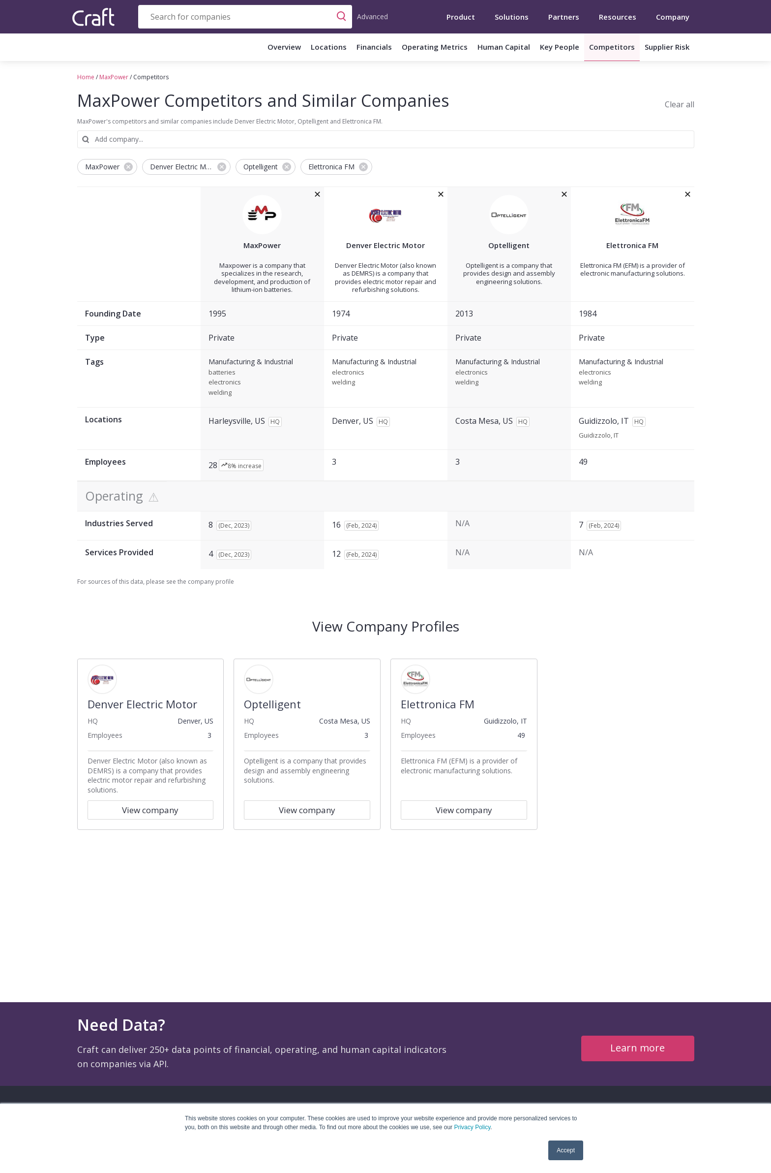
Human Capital (503, 47)
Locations (329, 47)
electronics (224, 382)
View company (150, 810)
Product (460, 17)
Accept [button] (566, 1150)
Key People (559, 47)
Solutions (512, 17)
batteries (222, 373)
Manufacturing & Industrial (250, 362)
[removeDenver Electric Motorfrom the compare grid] (440, 194)
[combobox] (245, 17)
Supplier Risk (667, 47)
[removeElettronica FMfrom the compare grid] (687, 194)
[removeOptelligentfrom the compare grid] (564, 194)
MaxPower (113, 77)
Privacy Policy (472, 1127)
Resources (617, 17)
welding (220, 393)
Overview (284, 47)
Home (85, 77)
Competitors (612, 47)
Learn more (637, 1047)
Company (672, 17)
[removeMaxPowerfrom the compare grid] (317, 194)
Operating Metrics (435, 47)
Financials (374, 47)
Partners (563, 17)
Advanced (372, 16)
